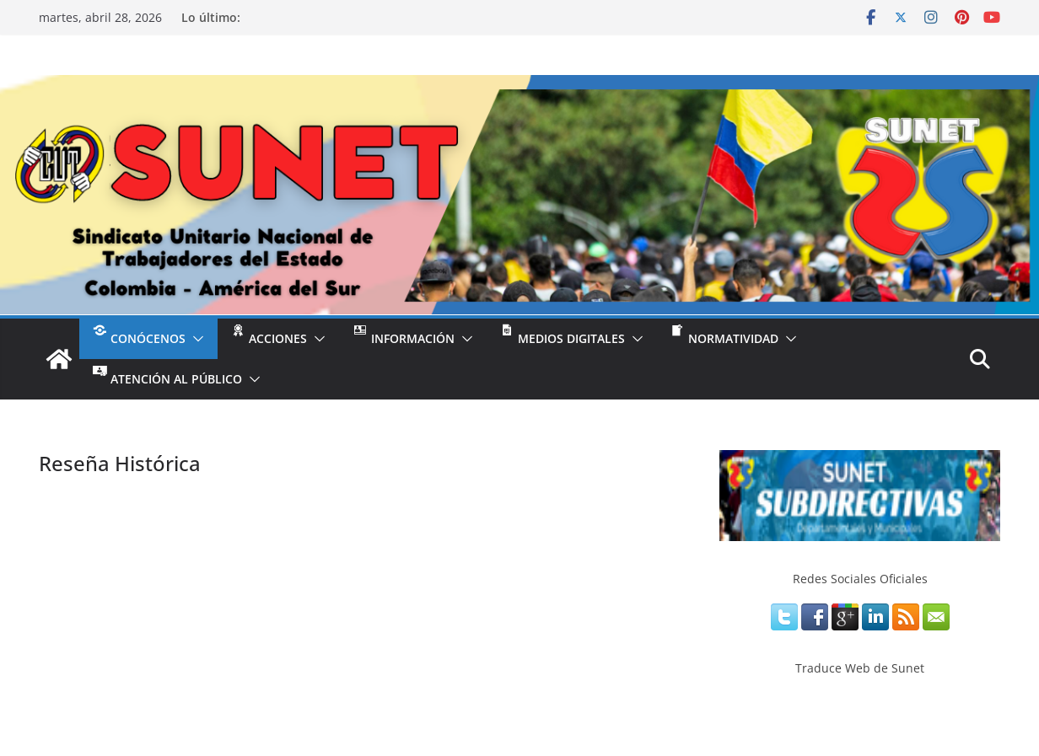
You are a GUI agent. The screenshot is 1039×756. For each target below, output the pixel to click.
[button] (195, 339)
